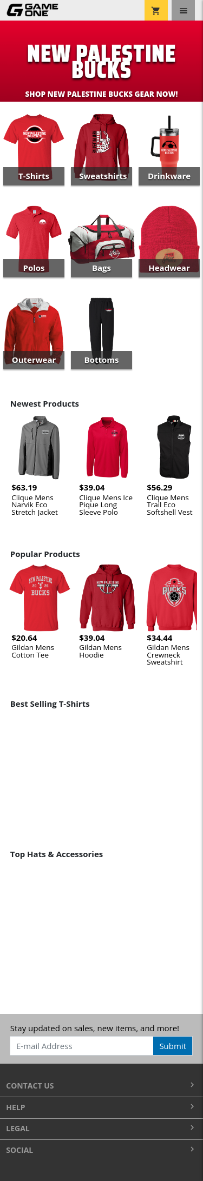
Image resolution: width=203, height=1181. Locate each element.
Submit (172, 1045)
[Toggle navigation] (183, 10)
